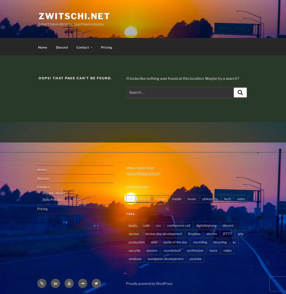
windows (135, 258)
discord (227, 225)
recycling (220, 241)
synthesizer (195, 250)
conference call (178, 225)
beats (133, 225)
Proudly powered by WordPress (149, 283)
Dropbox (194, 233)
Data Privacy (52, 199)
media (176, 198)
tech (227, 198)
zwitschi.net (74, 16)
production (137, 241)
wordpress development (165, 258)
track (213, 250)
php (240, 233)
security (134, 250)
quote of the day (175, 241)
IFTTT (227, 233)
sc (234, 241)
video (241, 198)
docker (134, 233)
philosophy (210, 198)
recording (200, 241)
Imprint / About (54, 192)
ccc (158, 225)
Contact (84, 47)
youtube (195, 258)
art (131, 198)
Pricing (106, 47)
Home (42, 47)
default (144, 198)
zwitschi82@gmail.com (143, 172)
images (160, 198)
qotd (154, 241)
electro (212, 233)
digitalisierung (206, 225)
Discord (62, 47)
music (191, 198)
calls (146, 225)
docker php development (163, 233)
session (152, 250)
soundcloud (172, 250)
